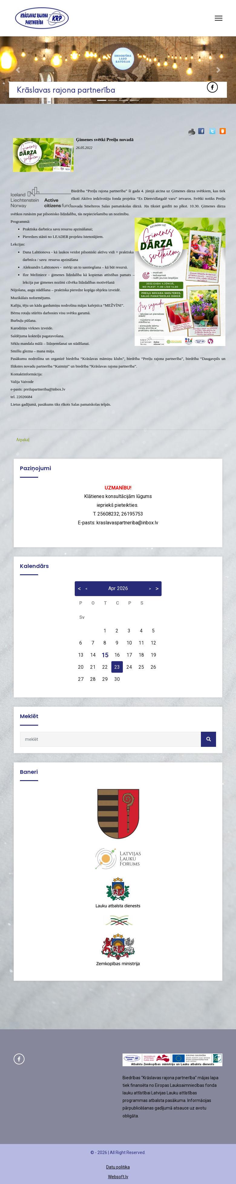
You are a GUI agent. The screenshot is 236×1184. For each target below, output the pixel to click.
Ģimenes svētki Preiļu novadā (104, 139)
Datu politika (118, 1167)
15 (105, 655)
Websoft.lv (118, 1176)
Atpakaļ (22, 439)
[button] (17, 70)
